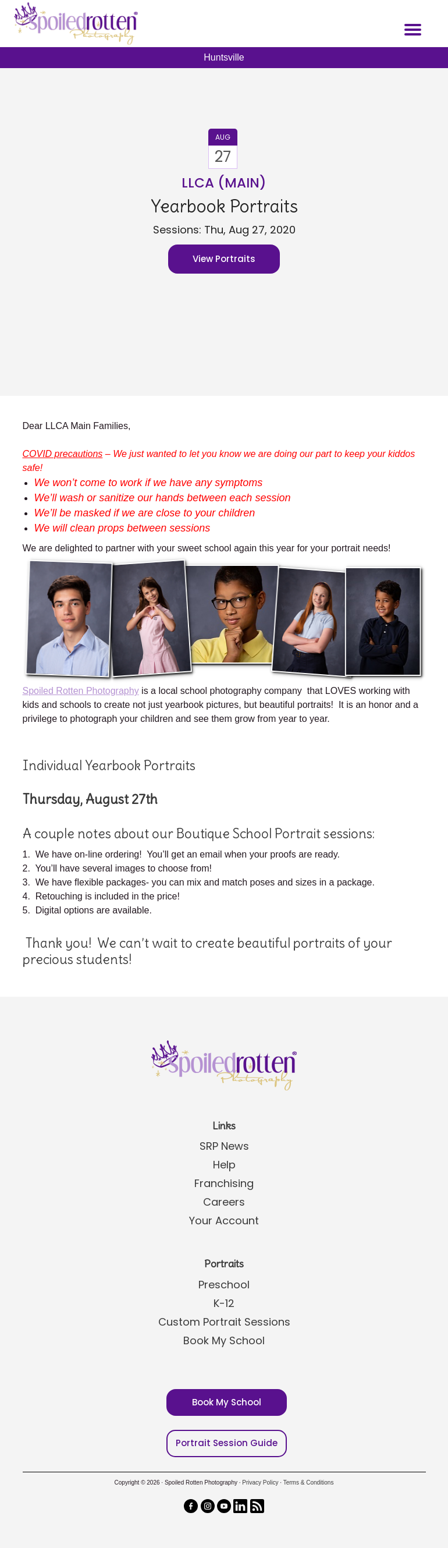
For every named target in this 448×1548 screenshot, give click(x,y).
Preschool (224, 1284)
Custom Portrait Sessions (224, 1322)
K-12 (224, 1303)
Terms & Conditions (308, 1482)
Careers (224, 1202)
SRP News (224, 1146)
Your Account (224, 1220)
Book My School (224, 1340)
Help (224, 1164)
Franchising (224, 1183)
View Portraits (224, 259)
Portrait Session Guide (227, 1443)
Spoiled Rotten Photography (81, 691)
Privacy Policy (260, 1482)
